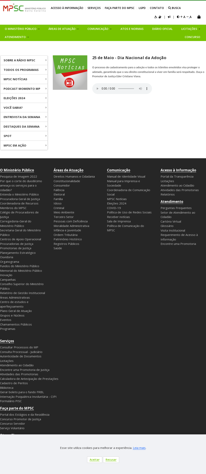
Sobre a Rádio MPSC (19, 60)
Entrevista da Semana (22, 117)
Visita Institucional (173, 230)
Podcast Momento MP (22, 89)
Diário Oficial (162, 29)
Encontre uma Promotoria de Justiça (24, 370)
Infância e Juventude (67, 230)
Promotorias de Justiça (15, 248)
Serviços (94, 8)
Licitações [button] (189, 29)
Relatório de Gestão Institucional (22, 293)
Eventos (5, 320)
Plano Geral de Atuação (16, 311)
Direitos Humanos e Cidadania (74, 176)
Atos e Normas (132, 29)
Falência (59, 190)
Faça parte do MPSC (119, 8)
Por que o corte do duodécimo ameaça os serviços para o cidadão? (21, 185)
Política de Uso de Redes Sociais (129, 212)
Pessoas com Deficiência (71, 221)
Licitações (167, 181)
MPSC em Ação (15, 145)
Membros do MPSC (13, 208)
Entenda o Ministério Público (19, 194)
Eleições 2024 (14, 98)
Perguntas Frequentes (176, 208)
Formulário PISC (11, 401)
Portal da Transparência (177, 176)
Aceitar (95, 459)
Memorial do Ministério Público (21, 271)
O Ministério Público (17, 170)
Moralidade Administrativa (71, 226)
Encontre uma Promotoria (178, 244)
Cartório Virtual (171, 221)
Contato (157, 8)
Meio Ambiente (64, 212)
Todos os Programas (21, 70)
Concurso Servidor (12, 423)
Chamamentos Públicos (16, 324)
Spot (8, 136)
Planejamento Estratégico (18, 253)
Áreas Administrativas (15, 297)
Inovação (6, 275)
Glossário (167, 226)
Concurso (192, 37)
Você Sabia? (13, 107)
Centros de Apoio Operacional (20, 239)
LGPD (142, 8)
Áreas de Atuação (68, 170)
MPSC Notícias (117, 199)
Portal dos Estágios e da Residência (24, 414)
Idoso (58, 203)
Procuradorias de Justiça (16, 244)
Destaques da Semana (21, 126)
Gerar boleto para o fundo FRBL (22, 392)
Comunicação (118, 170)
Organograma (9, 262)
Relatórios (168, 194)
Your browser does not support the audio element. (122, 88)
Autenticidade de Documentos (20, 356)
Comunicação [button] (98, 29)
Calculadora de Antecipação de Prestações (29, 379)
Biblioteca (6, 388)
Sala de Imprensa (119, 221)
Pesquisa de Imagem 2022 (18, 176)
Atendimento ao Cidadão (177, 185)
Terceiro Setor (64, 217)
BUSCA (174, 8)
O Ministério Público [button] (21, 29)
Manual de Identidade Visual (126, 176)
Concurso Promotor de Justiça (20, 419)
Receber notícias (118, 217)
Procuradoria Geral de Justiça (20, 199)
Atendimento (172, 201)
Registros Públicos (66, 244)
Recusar (111, 459)
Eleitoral (59, 194)
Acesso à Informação (67, 8)
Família (58, 199)
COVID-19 (114, 208)
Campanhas (8, 279)
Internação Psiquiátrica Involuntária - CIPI (28, 397)
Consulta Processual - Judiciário (21, 352)
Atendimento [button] (15, 37)
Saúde (58, 248)
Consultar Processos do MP (19, 347)
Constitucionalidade (67, 181)
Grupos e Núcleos (12, 315)
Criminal (59, 208)
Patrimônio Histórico (68, 239)
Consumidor (62, 185)
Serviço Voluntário (12, 428)
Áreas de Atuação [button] (62, 29)
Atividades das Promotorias (180, 190)
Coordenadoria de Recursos (19, 203)
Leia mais (139, 448)
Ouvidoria (6, 257)
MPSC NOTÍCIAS (15, 79)
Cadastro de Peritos (14, 383)
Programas (7, 329)
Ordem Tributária (65, 235)
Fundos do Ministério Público (19, 266)
